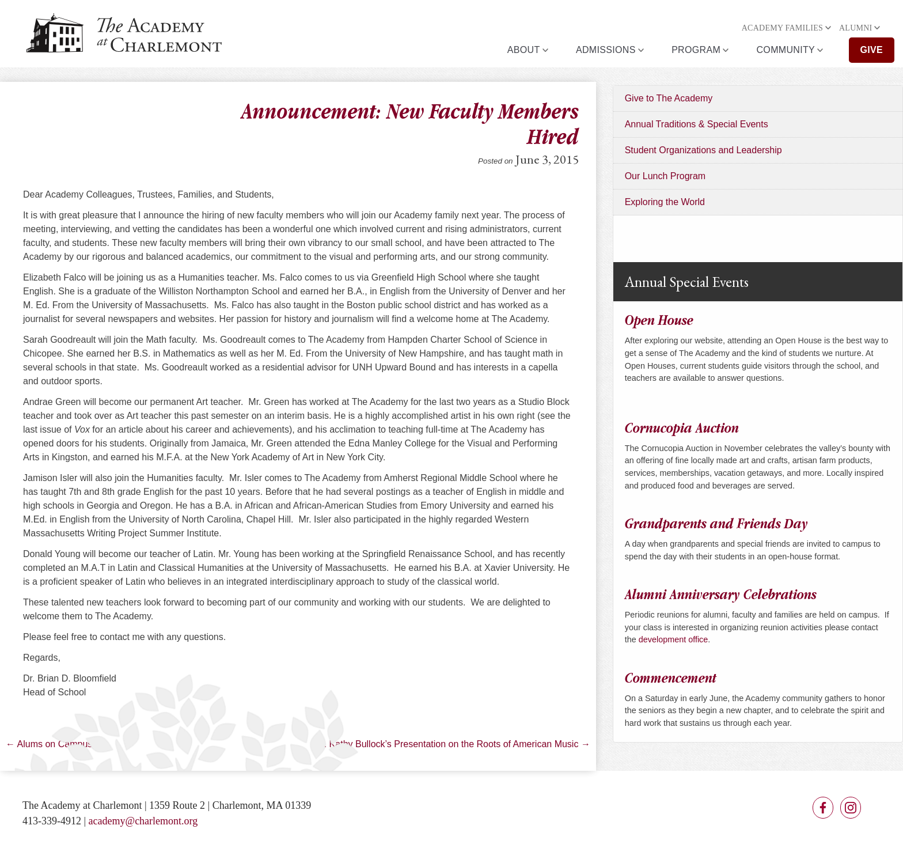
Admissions (606, 50)
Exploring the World (665, 202)
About (523, 50)
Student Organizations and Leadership (703, 150)
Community (786, 50)
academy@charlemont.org (143, 821)
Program (695, 50)
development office (673, 639)
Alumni (855, 28)
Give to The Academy (669, 98)
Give (871, 50)
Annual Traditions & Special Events (696, 124)
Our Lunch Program (665, 176)
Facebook (823, 808)
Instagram (850, 808)
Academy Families (782, 28)
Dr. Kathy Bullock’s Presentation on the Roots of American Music (452, 744)
